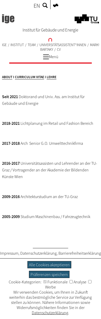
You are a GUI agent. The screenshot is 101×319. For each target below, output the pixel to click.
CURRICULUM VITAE (29, 77)
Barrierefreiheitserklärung (79, 253)
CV (59, 49)
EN (37, 5)
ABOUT (7, 77)
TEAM (32, 45)
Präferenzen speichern (49, 274)
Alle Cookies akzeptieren (49, 264)
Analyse (77, 281)
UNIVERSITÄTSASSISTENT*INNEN (62, 45)
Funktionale (55, 281)
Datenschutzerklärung (38, 253)
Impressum (9, 253)
